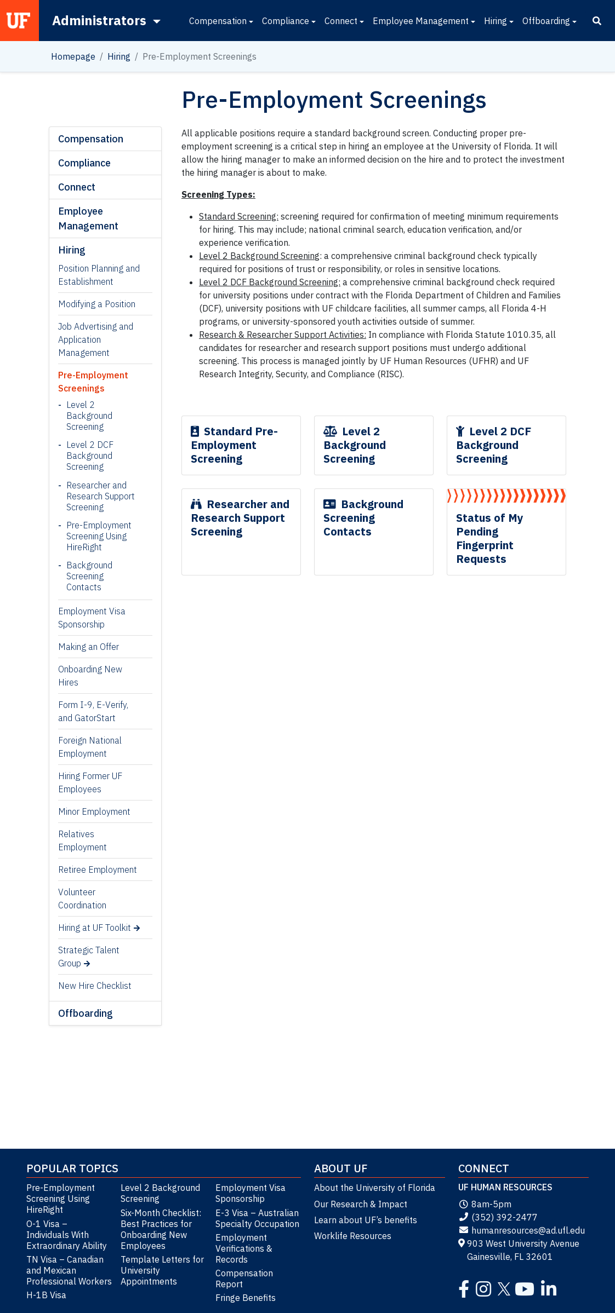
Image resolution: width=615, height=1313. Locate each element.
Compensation (218, 20)
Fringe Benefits (245, 1297)
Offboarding (546, 20)
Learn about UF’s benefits (365, 1219)
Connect (340, 20)
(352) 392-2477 (498, 1217)
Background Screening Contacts (89, 576)
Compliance (285, 20)
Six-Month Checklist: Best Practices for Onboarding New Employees (161, 1229)
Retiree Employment (97, 869)
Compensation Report (244, 1278)
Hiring (495, 20)
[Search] (596, 20)
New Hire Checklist (95, 985)
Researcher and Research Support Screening (100, 496)
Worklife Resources (352, 1235)
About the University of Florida (374, 1187)
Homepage (73, 56)
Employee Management (421, 20)
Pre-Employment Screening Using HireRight (99, 536)
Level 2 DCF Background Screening (89, 455)
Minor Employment (94, 811)
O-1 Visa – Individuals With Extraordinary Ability (66, 1234)
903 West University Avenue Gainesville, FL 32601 (518, 1250)
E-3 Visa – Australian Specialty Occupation (257, 1218)
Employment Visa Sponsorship (250, 1193)
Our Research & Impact (360, 1204)
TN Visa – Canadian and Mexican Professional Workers (69, 1270)
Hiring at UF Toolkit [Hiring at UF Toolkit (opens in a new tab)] (94, 927)
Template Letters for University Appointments (162, 1270)
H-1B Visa (46, 1294)
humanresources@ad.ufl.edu (521, 1230)
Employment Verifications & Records (243, 1248)
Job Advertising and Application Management (95, 339)
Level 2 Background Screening (89, 415)
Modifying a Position (96, 303)
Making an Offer (88, 646)
